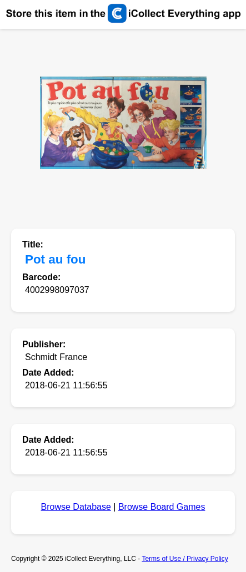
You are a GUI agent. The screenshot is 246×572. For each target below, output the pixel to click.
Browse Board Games (161, 507)
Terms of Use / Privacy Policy (185, 559)
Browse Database (76, 507)
